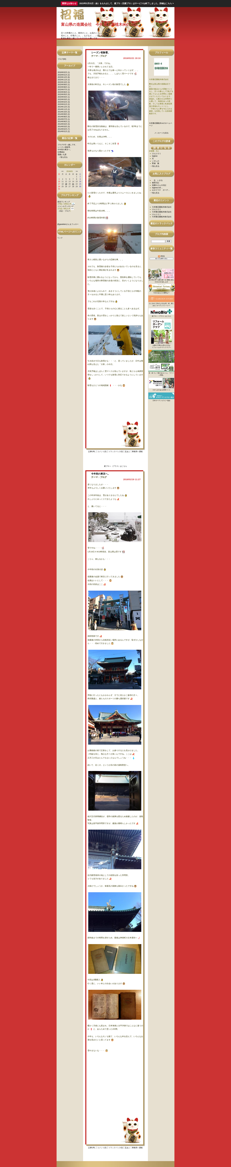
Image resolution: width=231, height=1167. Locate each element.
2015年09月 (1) (64, 85)
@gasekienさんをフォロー (68, 224)
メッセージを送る (161, 133)
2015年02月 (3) (64, 102)
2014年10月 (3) (64, 112)
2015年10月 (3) (64, 82)
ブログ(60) (62, 59)
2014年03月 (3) (64, 127)
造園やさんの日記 (159, 185)
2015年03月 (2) (64, 99)
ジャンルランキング (66, 206)
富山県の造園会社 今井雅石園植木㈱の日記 (99, 24)
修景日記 (155, 183)
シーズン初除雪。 (65, 147)
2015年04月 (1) (64, 97)
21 (73, 184)
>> (77, 171)
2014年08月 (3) (64, 117)
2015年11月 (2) (64, 80)
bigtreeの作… (157, 188)
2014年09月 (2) (64, 114)
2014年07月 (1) (64, 119)
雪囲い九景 (62, 155)
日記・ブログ (64, 211)
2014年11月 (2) (64, 109)
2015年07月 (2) (64, 90)
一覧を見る (63, 157)
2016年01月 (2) (64, 75)
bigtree (154, 156)
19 (66, 184)
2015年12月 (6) (64, 77)
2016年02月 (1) (64, 72)
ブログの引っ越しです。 (67, 145)
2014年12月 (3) (64, 107)
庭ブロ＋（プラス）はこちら (115, 466)
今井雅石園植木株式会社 (161, 207)
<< (62, 171)
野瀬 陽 (155, 163)
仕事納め (61, 152)
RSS (161, 256)
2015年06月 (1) (64, 92)
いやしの (155, 161)
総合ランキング (64, 202)
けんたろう (156, 153)
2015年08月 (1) (64, 87)
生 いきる (157, 180)
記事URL (91, 452)
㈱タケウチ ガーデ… (161, 190)
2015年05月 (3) (64, 94)
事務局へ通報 (137, 452)
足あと (127, 452)
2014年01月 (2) (64, 131)
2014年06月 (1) (64, 122)
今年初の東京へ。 (65, 150)
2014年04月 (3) (64, 124)
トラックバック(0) (115, 452)
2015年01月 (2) (64, 104)
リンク (60, 238)
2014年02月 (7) (64, 129)
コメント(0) (102, 452)
